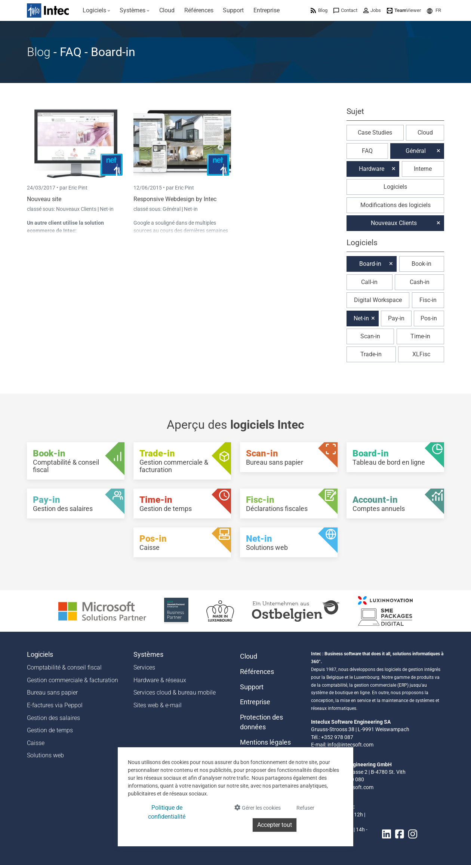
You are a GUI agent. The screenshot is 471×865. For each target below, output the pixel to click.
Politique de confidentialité (166, 812)
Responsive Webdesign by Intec (174, 199)
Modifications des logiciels (395, 205)
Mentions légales (265, 742)
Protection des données (261, 722)
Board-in (370, 263)
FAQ (367, 150)
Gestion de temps (50, 730)
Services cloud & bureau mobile (174, 692)
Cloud (425, 132)
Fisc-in (428, 300)
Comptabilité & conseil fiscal (64, 667)
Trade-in (371, 354)
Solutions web (45, 755)
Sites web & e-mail (157, 705)
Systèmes (148, 654)
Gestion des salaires (53, 717)
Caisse (35, 743)
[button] (434, 10)
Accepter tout (274, 824)
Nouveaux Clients (77, 209)
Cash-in (420, 282)
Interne (423, 168)
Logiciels (395, 186)
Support (252, 687)
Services (144, 667)
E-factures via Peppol (55, 705)
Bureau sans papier (52, 692)
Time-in (420, 336)
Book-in (421, 263)
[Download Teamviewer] (404, 10)
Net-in (107, 209)
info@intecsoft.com (350, 745)
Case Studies (375, 132)
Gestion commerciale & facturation (72, 680)
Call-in (369, 282)
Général (172, 209)
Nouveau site (44, 199)
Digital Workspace (378, 300)
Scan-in (370, 336)
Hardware (371, 168)
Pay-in (396, 318)
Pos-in (429, 318)
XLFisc (421, 354)
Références (257, 671)
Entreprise (255, 702)
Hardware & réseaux (159, 680)
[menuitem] (96, 10)
